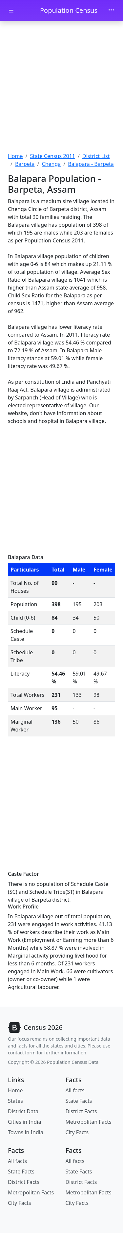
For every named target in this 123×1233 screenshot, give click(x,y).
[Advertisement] (61, 87)
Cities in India (24, 1121)
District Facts (81, 1111)
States (15, 1100)
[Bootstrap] (35, 1027)
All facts (75, 1090)
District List (96, 156)
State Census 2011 (52, 156)
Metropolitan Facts (89, 1121)
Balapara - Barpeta (91, 163)
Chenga (51, 163)
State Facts (79, 1100)
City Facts (77, 1132)
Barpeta (25, 163)
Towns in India (25, 1132)
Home (15, 156)
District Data (23, 1111)
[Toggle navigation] (111, 10)
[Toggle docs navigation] (11, 11)
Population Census (68, 10)
